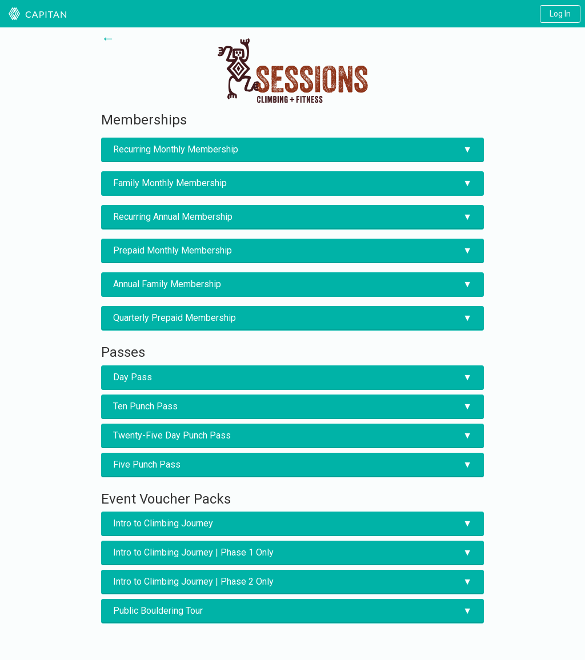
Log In (560, 13)
